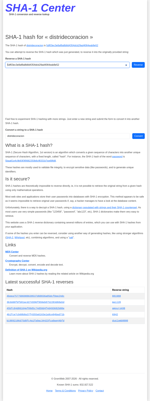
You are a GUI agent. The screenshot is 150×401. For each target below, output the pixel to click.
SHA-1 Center (40, 8)
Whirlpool (20, 237)
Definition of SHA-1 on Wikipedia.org (26, 270)
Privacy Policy (85, 390)
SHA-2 (9, 237)
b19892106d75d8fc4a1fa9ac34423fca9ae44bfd (35, 320)
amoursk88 (118, 308)
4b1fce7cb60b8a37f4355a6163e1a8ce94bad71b (35, 314)
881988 (116, 296)
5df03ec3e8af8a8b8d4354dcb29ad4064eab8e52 (72, 45)
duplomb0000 (120, 320)
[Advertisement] (75, 25)
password (117, 156)
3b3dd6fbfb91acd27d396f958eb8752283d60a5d (35, 302)
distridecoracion (34, 45)
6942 (115, 314)
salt (71, 237)
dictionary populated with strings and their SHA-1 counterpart (104, 207)
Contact (99, 390)
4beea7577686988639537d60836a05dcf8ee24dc (35, 296)
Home (49, 390)
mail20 (116, 302)
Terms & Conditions (65, 390)
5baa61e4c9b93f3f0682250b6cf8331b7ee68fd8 (30, 160)
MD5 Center (12, 252)
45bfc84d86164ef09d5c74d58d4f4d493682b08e (35, 308)
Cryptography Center (17, 261)
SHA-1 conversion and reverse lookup (29, 14)
